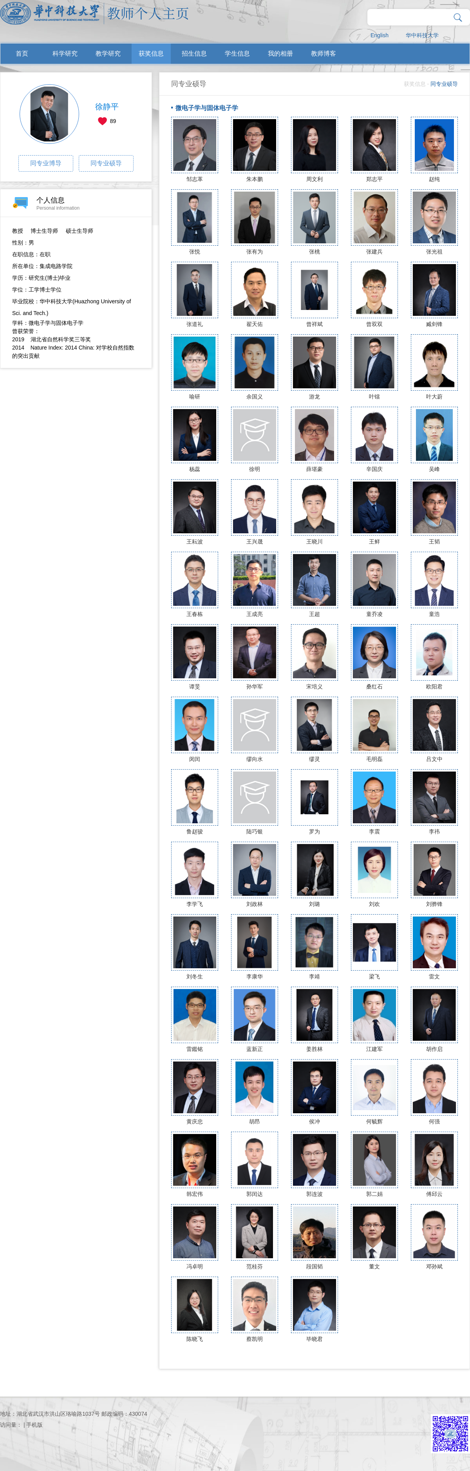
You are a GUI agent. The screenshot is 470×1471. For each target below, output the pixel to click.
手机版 (34, 1425)
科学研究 (65, 53)
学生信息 (237, 53)
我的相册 (280, 53)
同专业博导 (45, 163)
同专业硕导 (106, 163)
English (380, 35)
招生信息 (194, 53)
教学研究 (108, 53)
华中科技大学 (422, 35)
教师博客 (323, 53)
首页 (22, 53)
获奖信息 (151, 53)
